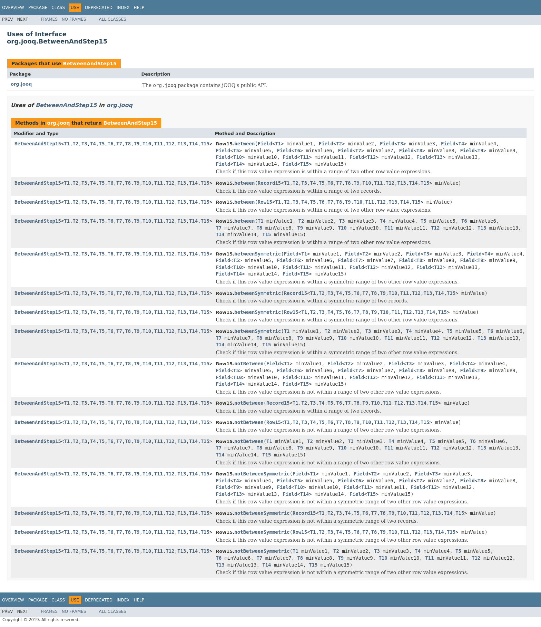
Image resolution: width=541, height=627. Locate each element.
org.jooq (21, 84)
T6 (111, 143)
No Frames (74, 19)
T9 (137, 143)
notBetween (248, 363)
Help (139, 7)
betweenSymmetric (257, 254)
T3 (84, 143)
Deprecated (98, 7)
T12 (170, 143)
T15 (205, 143)
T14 (193, 143)
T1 (67, 143)
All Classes (112, 19)
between (244, 143)
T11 (158, 143)
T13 (181, 143)
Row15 (265, 202)
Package (37, 7)
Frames (49, 19)
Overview (13, 7)
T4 (93, 143)
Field (265, 143)
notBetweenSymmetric (261, 473)
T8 (128, 143)
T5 (102, 143)
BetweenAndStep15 (89, 63)
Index (123, 7)
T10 (146, 143)
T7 (119, 143)
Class (58, 7)
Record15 (269, 183)
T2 (76, 143)
